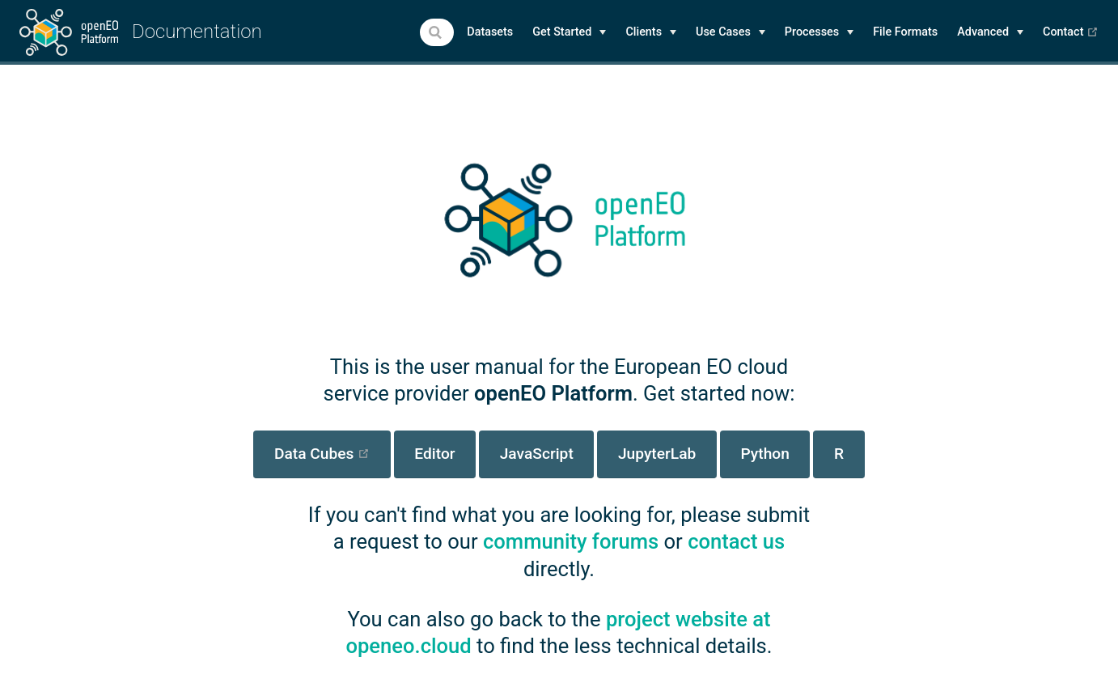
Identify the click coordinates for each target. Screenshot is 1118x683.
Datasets (490, 32)
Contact (1071, 32)
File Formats (905, 32)
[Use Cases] (730, 32)
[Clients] (650, 32)
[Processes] (819, 32)
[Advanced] (990, 32)
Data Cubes (332, 453)
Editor (434, 453)
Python (764, 453)
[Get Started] (569, 32)
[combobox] (437, 32)
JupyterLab (657, 453)
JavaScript (537, 453)
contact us (736, 541)
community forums (571, 541)
